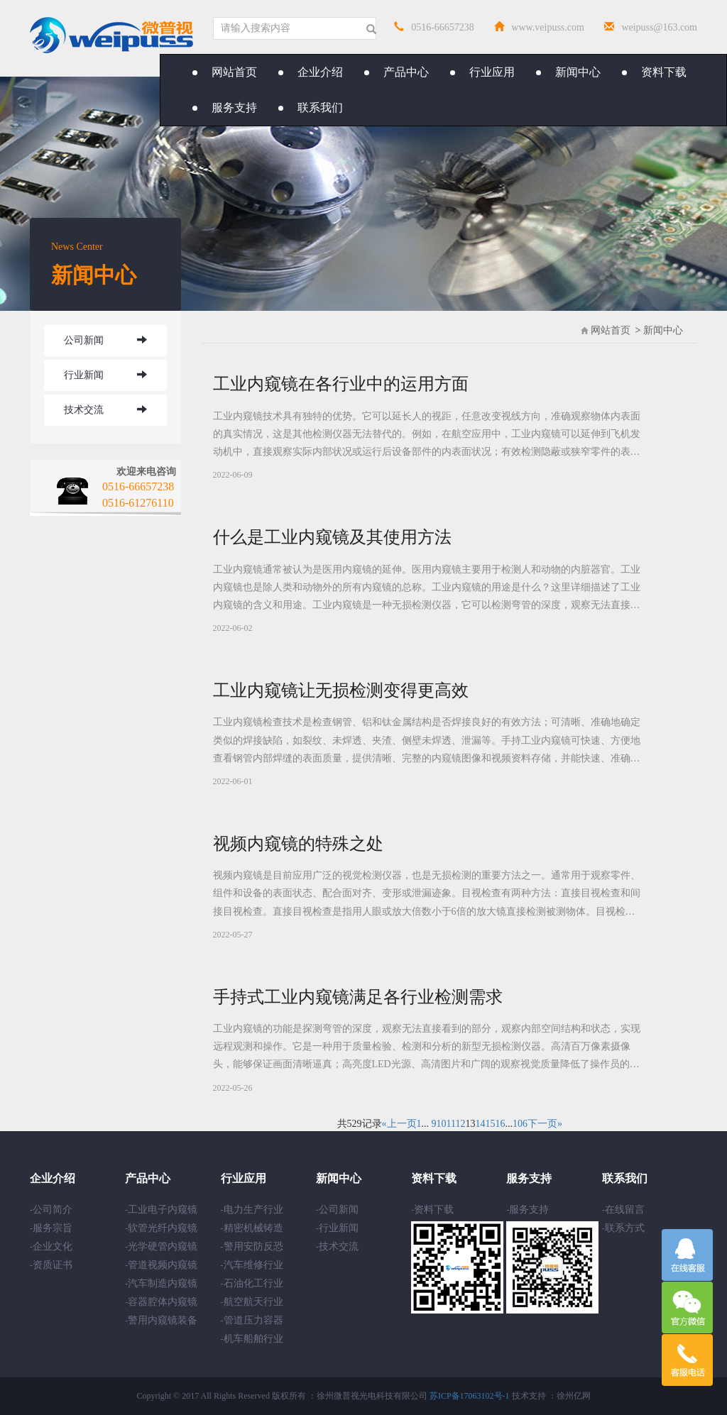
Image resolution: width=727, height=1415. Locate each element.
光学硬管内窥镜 (162, 1246)
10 (442, 1123)
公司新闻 (84, 340)
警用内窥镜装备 (162, 1320)
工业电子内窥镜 (162, 1209)
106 (520, 1123)
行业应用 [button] (482, 72)
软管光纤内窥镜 (162, 1228)
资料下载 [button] (654, 72)
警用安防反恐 (253, 1246)
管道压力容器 (253, 1320)
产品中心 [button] (396, 72)
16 (500, 1123)
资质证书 (52, 1265)
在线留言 (625, 1209)
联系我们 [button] (310, 107)
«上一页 (399, 1123)
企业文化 (52, 1246)
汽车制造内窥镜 (162, 1283)
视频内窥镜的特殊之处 (298, 844)
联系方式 (625, 1228)
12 (460, 1123)
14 (480, 1123)
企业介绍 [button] (310, 72)
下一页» (545, 1123)
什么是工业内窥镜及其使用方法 (332, 537)
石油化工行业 (253, 1283)
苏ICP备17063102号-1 (470, 1396)
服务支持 (529, 1209)
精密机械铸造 (253, 1228)
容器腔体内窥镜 (162, 1301)
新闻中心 (663, 330)
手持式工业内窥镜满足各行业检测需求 (358, 997)
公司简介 (52, 1209)
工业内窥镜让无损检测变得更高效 (341, 690)
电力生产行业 (253, 1209)
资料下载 (434, 1209)
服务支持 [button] (224, 107)
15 (490, 1123)
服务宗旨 (52, 1228)
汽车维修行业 (253, 1265)
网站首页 (224, 72)
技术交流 (84, 409)
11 (451, 1123)
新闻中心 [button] (568, 72)
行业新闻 (84, 375)
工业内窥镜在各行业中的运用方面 (341, 384)
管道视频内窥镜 (162, 1265)
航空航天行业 (253, 1301)
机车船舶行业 (253, 1338)
